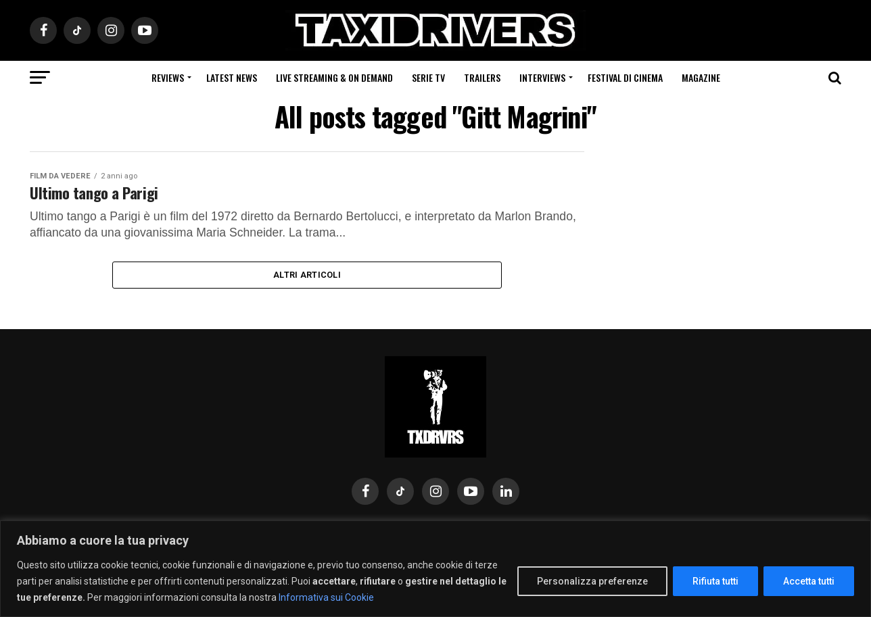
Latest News (231, 77)
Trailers (482, 77)
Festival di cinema (625, 77)
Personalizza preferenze (592, 581)
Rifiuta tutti (715, 581)
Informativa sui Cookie (326, 597)
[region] (435, 568)
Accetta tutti (808, 581)
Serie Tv (428, 77)
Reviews (167, 77)
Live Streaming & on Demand (334, 77)
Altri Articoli (307, 279)
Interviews (542, 77)
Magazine (701, 77)
